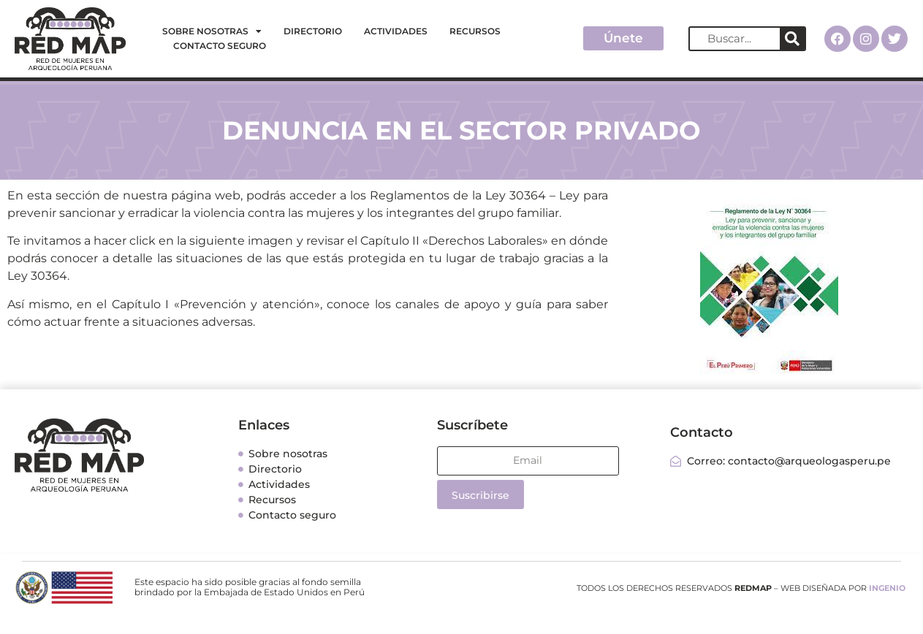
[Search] (792, 39)
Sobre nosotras (212, 31)
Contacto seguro (219, 45)
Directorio (313, 31)
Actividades (396, 31)
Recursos (475, 31)
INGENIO (887, 588)
